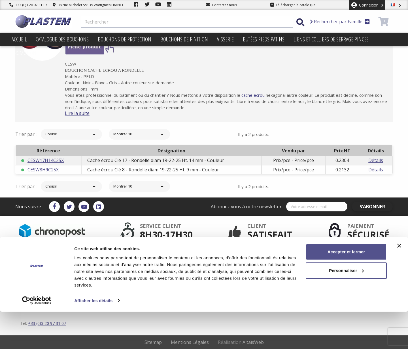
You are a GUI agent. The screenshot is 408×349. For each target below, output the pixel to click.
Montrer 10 (139, 134)
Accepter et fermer (346, 289)
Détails (375, 160)
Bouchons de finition (184, 39)
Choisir (71, 134)
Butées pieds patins (263, 39)
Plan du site (223, 269)
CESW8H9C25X (43, 170)
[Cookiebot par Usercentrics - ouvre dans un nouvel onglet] (36, 338)
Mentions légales (227, 260)
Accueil (19, 39)
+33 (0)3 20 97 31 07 (28, 5)
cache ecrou (260, 95)
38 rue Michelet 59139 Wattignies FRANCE (88, 5)
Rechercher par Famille (340, 21)
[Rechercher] (187, 22)
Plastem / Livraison (228, 256)
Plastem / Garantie (168, 265)
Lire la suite (85, 113)
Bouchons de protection (124, 39)
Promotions (25, 53)
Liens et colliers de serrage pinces (331, 39)
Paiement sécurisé (168, 260)
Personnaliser (346, 307)
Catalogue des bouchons (62, 39)
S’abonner (376, 206)
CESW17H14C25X (45, 160)
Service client (164, 256)
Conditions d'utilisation (232, 265)
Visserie (225, 39)
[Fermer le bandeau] (399, 283)
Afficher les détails (93, 337)
